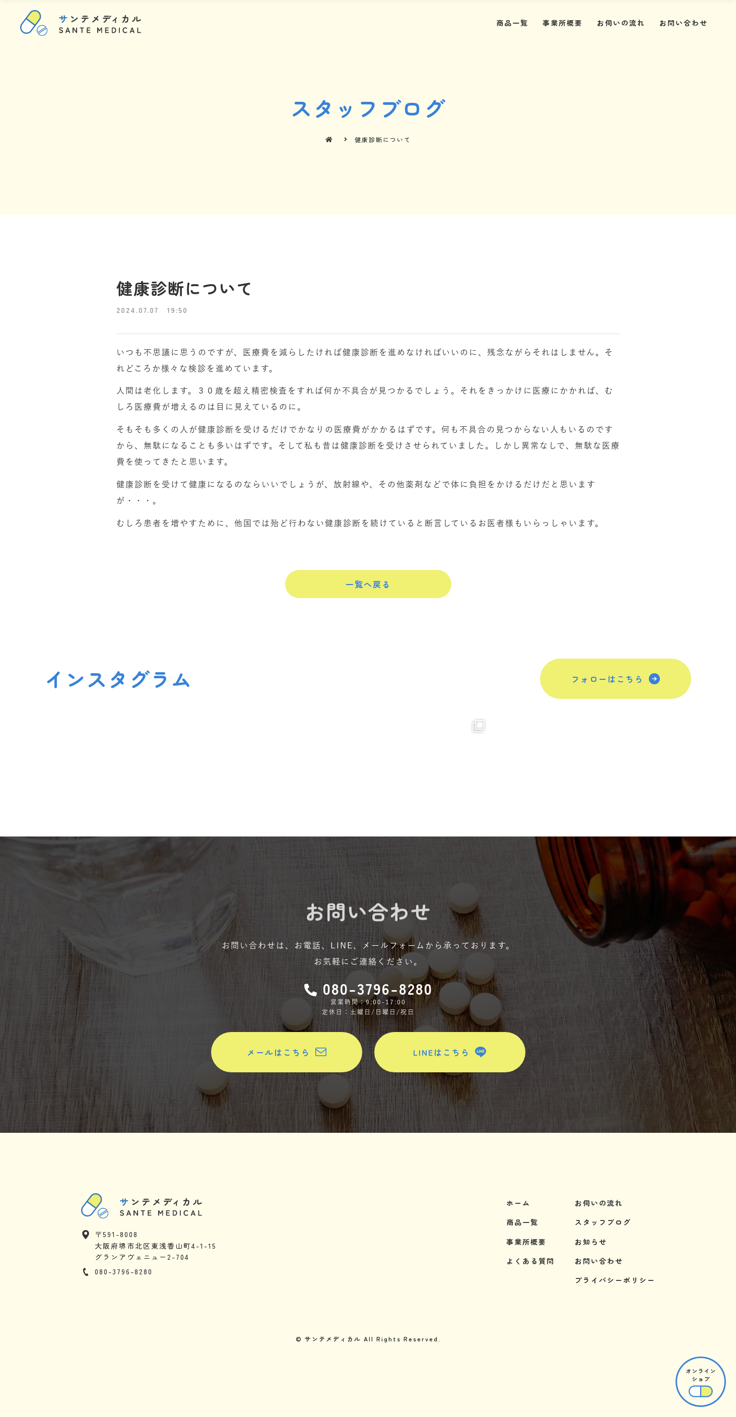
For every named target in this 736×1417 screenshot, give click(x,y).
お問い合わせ (683, 23)
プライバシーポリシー (615, 1280)
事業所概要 (563, 23)
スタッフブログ (603, 1222)
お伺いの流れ (621, 23)
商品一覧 (512, 23)
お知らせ (591, 1242)
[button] (368, 584)
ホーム (518, 1203)
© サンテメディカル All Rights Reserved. (368, 1338)
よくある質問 (530, 1261)
